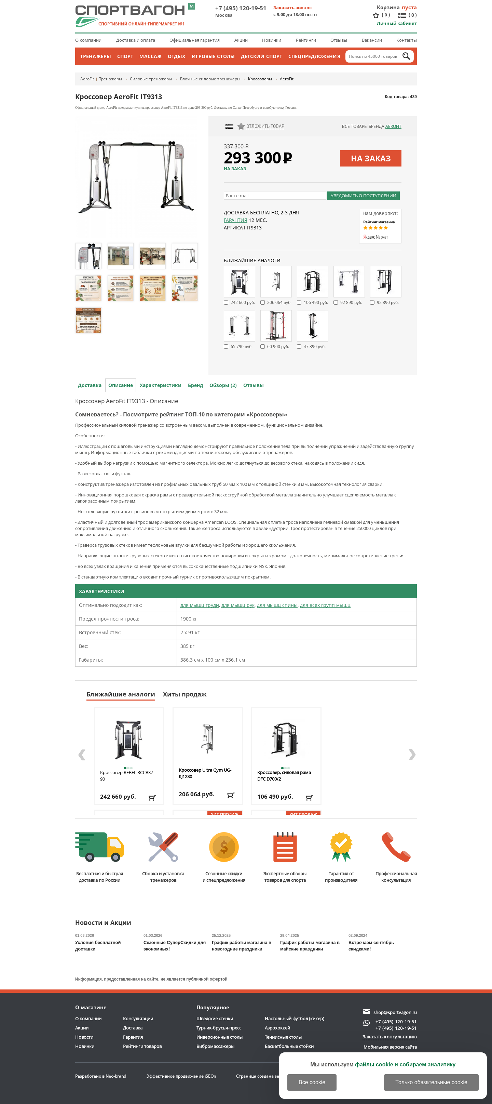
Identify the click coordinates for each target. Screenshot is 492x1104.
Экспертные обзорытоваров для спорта (284, 857)
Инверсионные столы (219, 1037)
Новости (84, 1037)
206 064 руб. (279, 302)
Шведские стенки (214, 1018)
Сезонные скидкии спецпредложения (224, 857)
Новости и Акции (103, 923)
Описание (120, 385)
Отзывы (338, 40)
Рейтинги (306, 40)
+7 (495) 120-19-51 (240, 8)
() (386, 15)
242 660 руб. (243, 302)
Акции (241, 40)
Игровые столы (213, 56)
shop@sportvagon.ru (395, 1012)
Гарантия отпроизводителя (341, 857)
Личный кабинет (397, 23)
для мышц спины (277, 605)
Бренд (195, 385)
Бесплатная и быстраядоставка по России (99, 857)
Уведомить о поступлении (363, 195)
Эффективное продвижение (181, 1076)
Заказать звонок (292, 7)
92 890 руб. (351, 302)
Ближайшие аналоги (120, 694)
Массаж (150, 56)
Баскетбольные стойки (289, 1046)
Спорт (125, 56)
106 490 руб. (316, 302)
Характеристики (160, 385)
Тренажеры (95, 56)
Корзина (388, 7)
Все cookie (312, 1082)
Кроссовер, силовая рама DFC (284, 775)
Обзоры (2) (223, 385)
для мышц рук (238, 605)
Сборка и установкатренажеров (163, 857)
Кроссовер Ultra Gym (205, 773)
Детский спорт (261, 56)
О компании (88, 40)
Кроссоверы (260, 79)
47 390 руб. (315, 346)
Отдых (177, 56)
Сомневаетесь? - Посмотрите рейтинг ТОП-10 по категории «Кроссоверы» (181, 414)
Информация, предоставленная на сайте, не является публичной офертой (151, 979)
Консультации (138, 1018)
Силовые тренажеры (151, 79)
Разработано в (100, 1076)
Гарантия (235, 220)
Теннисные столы (283, 1037)
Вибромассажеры (215, 1046)
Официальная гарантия (194, 40)
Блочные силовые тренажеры (210, 79)
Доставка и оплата (135, 40)
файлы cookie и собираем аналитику (405, 1064)
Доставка (89, 385)
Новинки (271, 40)
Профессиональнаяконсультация (396, 857)
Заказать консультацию (390, 1037)
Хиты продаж (185, 694)
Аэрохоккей (277, 1028)
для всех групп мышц (325, 605)
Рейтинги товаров (142, 1046)
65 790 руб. (241, 346)
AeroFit (87, 79)
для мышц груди (199, 605)
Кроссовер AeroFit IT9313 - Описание (126, 401)
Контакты (406, 40)
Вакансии (372, 40)
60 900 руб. (278, 346)
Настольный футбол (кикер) (294, 1018)
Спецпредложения (314, 56)
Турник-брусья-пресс (218, 1028)
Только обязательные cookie (431, 1082)
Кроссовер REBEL (127, 775)
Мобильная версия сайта (390, 1047)
